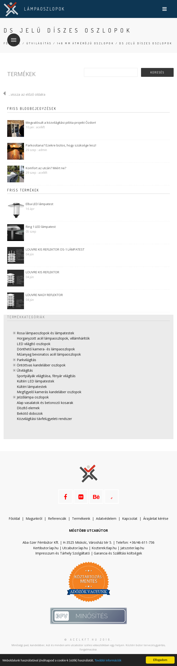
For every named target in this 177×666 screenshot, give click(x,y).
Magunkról (34, 518)
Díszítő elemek (28, 408)
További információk (108, 660)
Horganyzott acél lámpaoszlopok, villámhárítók (53, 338)
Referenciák (57, 518)
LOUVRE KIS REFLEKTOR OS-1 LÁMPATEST (55, 249)
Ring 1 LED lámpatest (41, 226)
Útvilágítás (39, 43)
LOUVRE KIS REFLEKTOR (42, 272)
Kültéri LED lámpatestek (35, 381)
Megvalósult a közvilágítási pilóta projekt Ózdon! (61, 122)
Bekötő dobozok (30, 413)
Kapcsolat (129, 518)
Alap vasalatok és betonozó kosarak (45, 402)
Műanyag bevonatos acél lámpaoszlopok (49, 354)
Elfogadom (160, 660)
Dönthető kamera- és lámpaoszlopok (46, 349)
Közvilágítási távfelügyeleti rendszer (44, 418)
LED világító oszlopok (33, 343)
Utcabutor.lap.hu (75, 548)
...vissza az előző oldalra (22, 94)
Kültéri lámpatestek (32, 386)
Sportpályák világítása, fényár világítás (46, 376)
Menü (11, 37)
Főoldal (14, 518)
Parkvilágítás (26, 360)
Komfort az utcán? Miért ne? (46, 168)
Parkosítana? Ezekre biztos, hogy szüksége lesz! (61, 145)
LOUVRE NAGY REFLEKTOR (44, 295)
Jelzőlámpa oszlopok (33, 397)
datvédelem (107, 518)
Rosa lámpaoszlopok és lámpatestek (45, 333)
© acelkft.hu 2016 (88, 639)
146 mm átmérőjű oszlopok (85, 43)
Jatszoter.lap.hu (132, 548)
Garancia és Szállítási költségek (118, 553)
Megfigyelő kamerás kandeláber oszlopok (49, 392)
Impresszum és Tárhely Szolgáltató (62, 553)
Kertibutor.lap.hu (46, 548)
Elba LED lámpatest (39, 204)
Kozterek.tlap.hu (104, 548)
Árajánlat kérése (155, 518)
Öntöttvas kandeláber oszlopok (41, 365)
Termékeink (81, 518)
